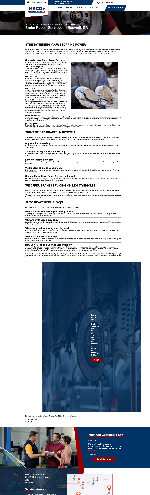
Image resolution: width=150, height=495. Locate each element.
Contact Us (29, 421)
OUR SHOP (58, 8)
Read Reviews (104, 459)
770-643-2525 (110, 2)
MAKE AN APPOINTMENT (115, 8)
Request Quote (96, 360)
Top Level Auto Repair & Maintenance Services (54, 24)
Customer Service (31, 420)
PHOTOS (69, 8)
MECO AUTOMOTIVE (31, 24)
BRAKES (73, 24)
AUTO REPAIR (81, 8)
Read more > (93, 450)
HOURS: (36, 2)
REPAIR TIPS (94, 8)
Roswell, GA (92, 440)
